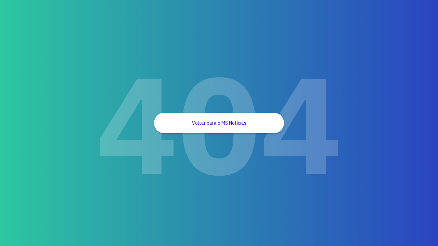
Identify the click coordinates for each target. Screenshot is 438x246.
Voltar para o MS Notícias (219, 123)
